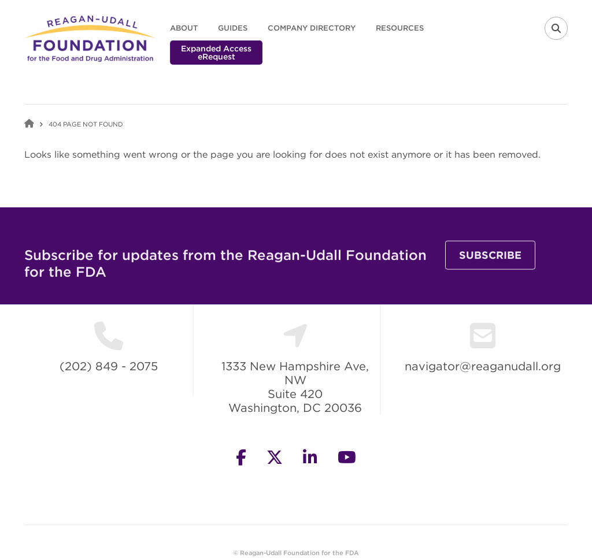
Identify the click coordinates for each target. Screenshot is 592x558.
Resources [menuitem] (400, 28)
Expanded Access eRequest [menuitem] (216, 52)
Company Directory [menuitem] (312, 28)
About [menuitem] (184, 28)
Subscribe (490, 265)
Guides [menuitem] (232, 28)
